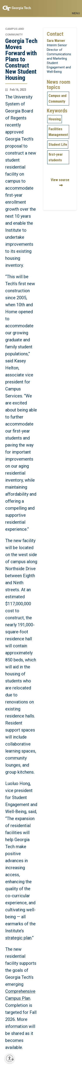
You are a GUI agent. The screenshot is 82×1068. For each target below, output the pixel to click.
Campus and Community (57, 98)
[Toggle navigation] (76, 6)
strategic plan (18, 937)
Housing (55, 119)
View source (60, 180)
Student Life (58, 144)
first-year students (56, 157)
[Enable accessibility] (9, 1058)
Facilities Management (58, 132)
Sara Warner (56, 41)
